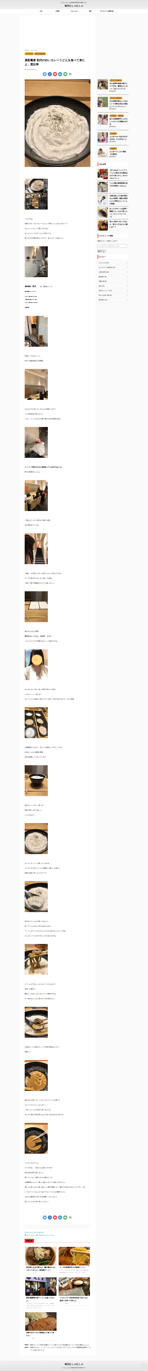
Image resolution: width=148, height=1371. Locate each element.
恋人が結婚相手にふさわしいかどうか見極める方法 (118, 121)
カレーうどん (31, 1235)
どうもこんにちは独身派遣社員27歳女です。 (74, 1367)
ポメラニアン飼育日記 (107, 11)
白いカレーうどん (48, 1235)
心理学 (58, 11)
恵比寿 (41, 1235)
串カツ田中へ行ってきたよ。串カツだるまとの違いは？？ (118, 224)
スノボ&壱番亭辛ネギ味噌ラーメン (73, 1267)
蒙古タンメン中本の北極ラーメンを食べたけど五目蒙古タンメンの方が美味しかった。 (60, 1345)
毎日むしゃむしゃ (74, 6)
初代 (36, 1235)
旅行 (90, 11)
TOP (41, 11)
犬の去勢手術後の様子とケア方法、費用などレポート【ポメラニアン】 (118, 86)
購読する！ (102, 251)
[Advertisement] (57, 33)
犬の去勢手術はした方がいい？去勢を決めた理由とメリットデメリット (118, 103)
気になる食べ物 (38, 1232)
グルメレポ (74, 11)
